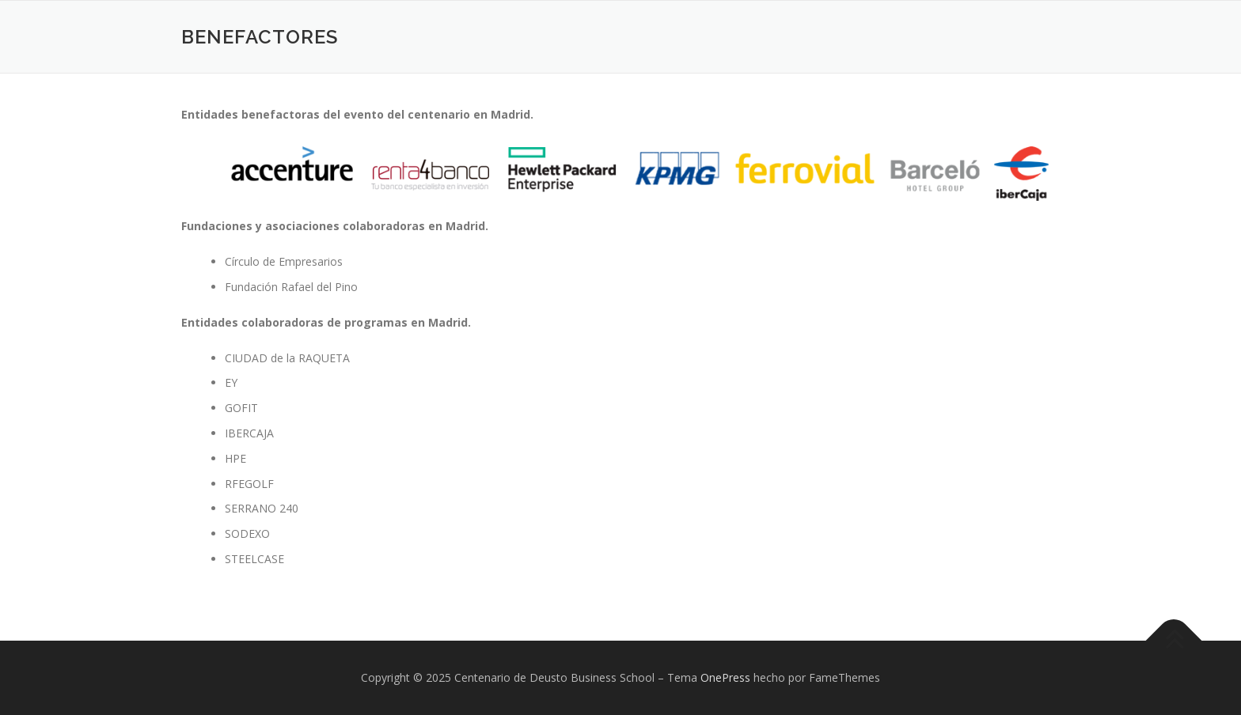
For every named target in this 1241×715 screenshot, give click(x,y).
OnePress (725, 677)
